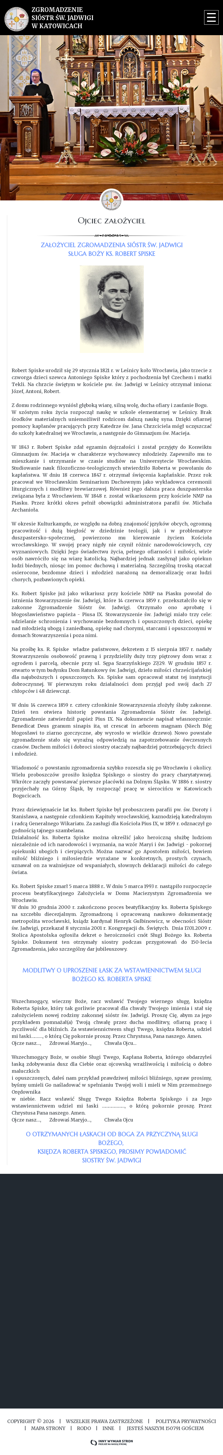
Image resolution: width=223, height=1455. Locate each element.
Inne (108, 1428)
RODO (84, 1428)
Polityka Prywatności (185, 1421)
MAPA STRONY (48, 1428)
